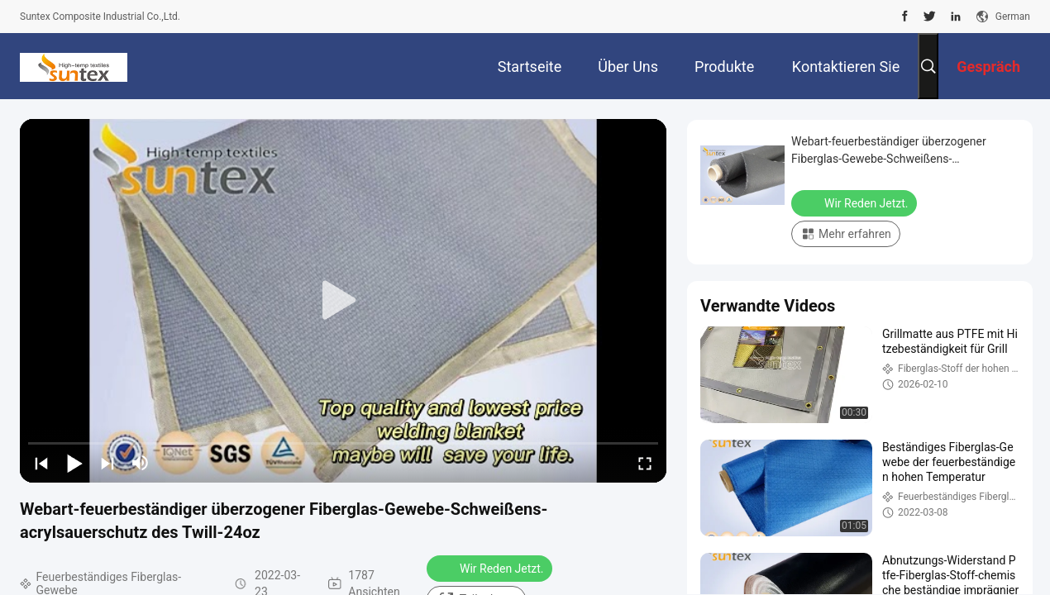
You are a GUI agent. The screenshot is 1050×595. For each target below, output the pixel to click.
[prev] (41, 462)
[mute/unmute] (140, 462)
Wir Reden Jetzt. (491, 567)
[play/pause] (74, 462)
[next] (107, 462)
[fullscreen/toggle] (644, 462)
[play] (343, 300)
